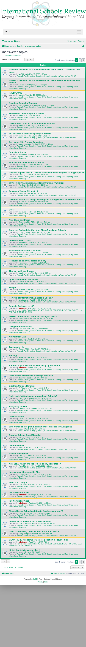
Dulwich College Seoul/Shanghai (25, 435)
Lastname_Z (23, 398)
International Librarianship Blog (24, 472)
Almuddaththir (24, 466)
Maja (20, 429)
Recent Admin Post (18, 453)
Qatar (11, 210)
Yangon (13, 287)
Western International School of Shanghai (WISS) (33, 316)
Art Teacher (23, 388)
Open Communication (27, 523)
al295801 (22, 202)
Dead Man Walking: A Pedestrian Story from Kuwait (34, 531)
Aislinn (21, 447)
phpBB (35, 579)
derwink (22, 378)
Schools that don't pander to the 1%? (27, 162)
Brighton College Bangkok (22, 386)
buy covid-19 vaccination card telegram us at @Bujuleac (36, 183)
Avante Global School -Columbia (25, 250)
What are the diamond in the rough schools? (31, 376)
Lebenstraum (24, 408)
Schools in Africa (17, 152)
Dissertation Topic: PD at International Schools (32, 123)
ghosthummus (24, 144)
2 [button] (80, 60)
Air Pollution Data (17, 337)
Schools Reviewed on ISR (21, 306)
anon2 (21, 95)
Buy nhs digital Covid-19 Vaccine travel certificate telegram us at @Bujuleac (46, 172)
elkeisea (22, 290)
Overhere (22, 339)
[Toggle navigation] (43, 32)
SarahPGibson (24, 474)
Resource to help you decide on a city (27, 261)
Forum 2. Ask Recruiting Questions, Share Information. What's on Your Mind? (46, 76)
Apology (13, 355)
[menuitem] (17, 41)
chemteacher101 (25, 105)
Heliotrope (23, 263)
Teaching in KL (16, 347)
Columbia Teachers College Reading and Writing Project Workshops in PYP (46, 199)
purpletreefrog (24, 273)
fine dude (22, 212)
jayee (21, 437)
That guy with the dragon (21, 271)
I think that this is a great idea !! (24, 550)
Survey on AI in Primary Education (26, 142)
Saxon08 (22, 242)
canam (21, 253)
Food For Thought (18, 482)
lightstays (22, 165)
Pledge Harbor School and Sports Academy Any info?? (36, 511)
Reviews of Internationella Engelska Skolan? (31, 298)
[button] (83, 60)
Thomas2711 (24, 349)
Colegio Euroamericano (20, 326)
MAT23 (21, 74)
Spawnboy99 (24, 222)
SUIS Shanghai (16, 445)
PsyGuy (22, 175)
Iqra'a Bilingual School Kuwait (24, 279)
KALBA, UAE (15, 93)
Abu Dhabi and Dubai (19, 220)
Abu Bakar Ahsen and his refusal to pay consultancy (35, 464)
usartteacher (23, 300)
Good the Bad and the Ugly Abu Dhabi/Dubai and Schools (37, 230)
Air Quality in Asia (18, 406)
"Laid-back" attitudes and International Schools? (33, 396)
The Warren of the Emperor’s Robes (26, 113)
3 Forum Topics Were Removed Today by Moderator (34, 365)
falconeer (22, 154)
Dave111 (22, 419)
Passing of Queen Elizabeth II (23, 191)
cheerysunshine (25, 318)
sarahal (21, 281)
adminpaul (23, 308)
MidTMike (22, 329)
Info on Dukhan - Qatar (20, 240)
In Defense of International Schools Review (30, 521)
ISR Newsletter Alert (19, 492)
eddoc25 (22, 126)
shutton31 (22, 136)
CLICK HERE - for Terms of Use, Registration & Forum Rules (38, 540)
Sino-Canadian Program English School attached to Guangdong (40, 427)
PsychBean (23, 513)
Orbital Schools (16, 416)
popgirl (21, 115)
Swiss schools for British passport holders (30, 134)
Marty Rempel (24, 534)
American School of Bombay (23, 103)
